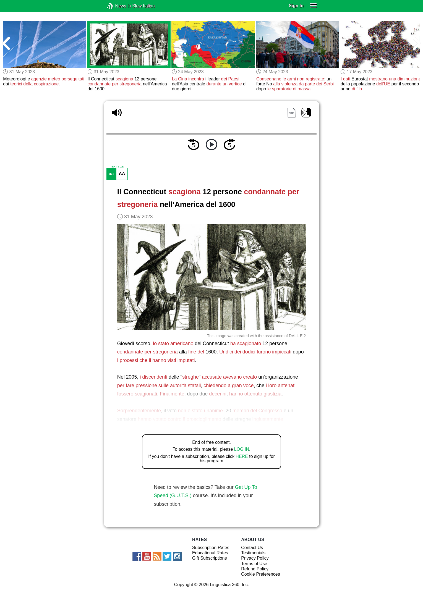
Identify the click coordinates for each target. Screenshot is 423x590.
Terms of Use (254, 563)
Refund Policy (254, 569)
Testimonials (253, 552)
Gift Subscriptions (209, 558)
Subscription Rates (210, 547)
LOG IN (241, 449)
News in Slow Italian (118, 6)
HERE (242, 456)
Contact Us (252, 547)
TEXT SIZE (117, 166)
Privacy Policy (255, 558)
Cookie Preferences (260, 574)
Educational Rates (210, 552)
